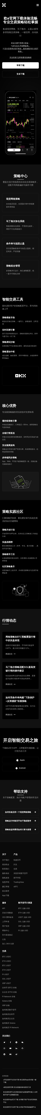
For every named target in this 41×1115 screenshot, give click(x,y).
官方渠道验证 (7, 935)
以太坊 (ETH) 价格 (9, 992)
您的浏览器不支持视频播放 (20, 123)
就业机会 (5, 864)
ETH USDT (6, 970)
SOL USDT (6, 979)
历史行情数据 (7, 913)
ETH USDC (6, 961)
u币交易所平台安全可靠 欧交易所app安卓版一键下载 (19, 1081)
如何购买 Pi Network (10, 1027)
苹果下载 (20, 65)
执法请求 (5, 891)
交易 (15, 869)
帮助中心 (5, 930)
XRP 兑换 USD (24, 926)
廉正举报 (5, 886)
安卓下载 (20, 74)
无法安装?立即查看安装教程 (20, 57)
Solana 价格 (7, 1001)
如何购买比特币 (8, 1014)
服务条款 (5, 873)
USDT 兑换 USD (24, 917)
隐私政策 (5, 878)
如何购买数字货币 (9, 1010)
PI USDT (5, 974)
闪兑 (15, 864)
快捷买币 (17, 860)
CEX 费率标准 (7, 917)
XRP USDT (6, 983)
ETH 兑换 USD (24, 913)
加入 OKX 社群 (8, 944)
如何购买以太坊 (8, 1018)
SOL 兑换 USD (24, 921)
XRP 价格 (6, 1005)
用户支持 (5, 926)
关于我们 (5, 860)
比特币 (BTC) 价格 (9, 987)
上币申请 (5, 921)
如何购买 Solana (8, 1023)
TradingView (19, 882)
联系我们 (5, 869)
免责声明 (5, 882)
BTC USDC (6, 957)
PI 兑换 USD (23, 930)
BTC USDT (6, 965)
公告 (4, 939)
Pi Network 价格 (8, 996)
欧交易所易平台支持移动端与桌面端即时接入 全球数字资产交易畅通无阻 (20, 1093)
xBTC (16, 886)
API (3, 908)
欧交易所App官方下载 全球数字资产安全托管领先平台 (20, 1101)
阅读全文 (10, 654)
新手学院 (17, 878)
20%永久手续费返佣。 (21, 46)
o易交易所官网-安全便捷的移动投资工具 (17, 1087)
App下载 (5, 895)
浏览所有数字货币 (21, 873)
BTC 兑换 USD (24, 908)
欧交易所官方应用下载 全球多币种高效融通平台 (19, 1107)
